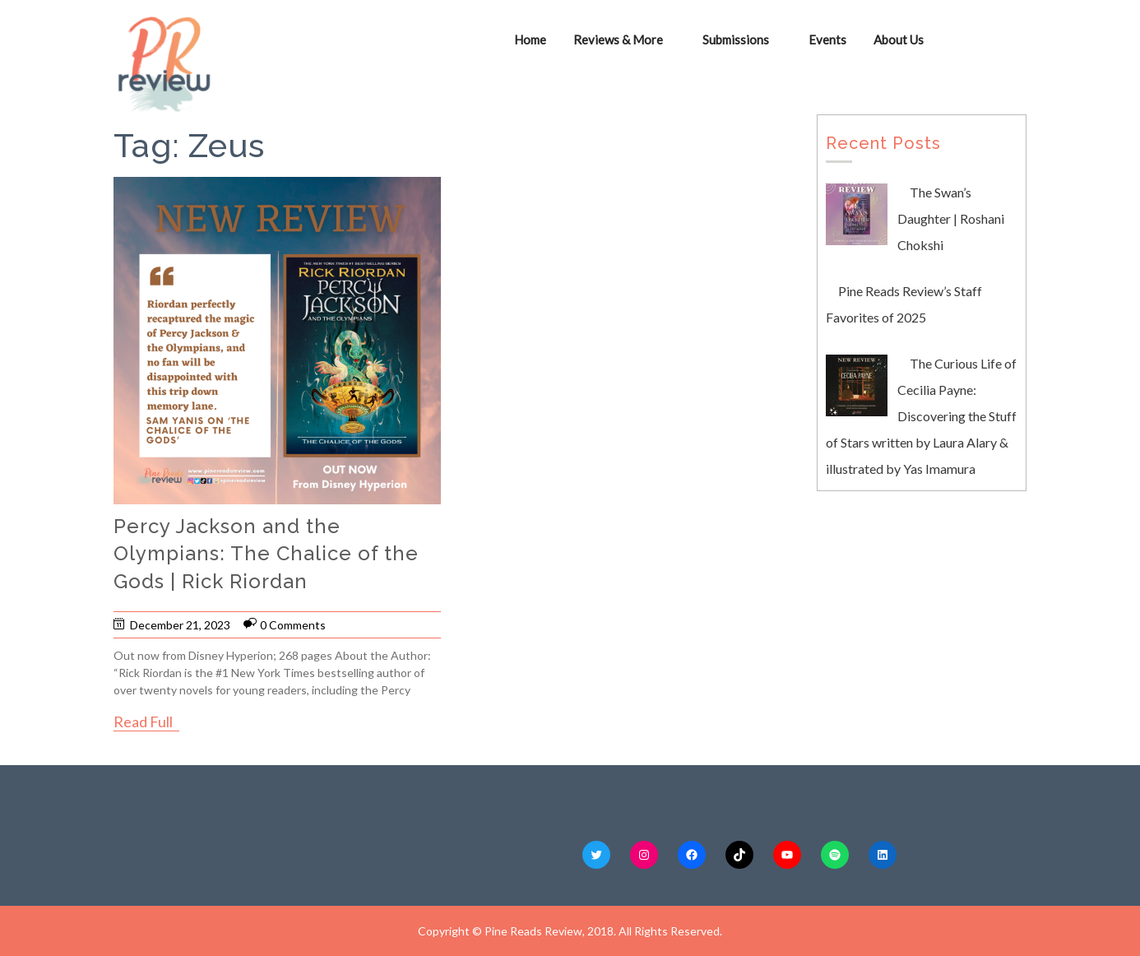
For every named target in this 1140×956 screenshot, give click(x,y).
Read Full (143, 721)
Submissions (735, 39)
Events (827, 39)
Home (530, 39)
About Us (899, 39)
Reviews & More (618, 39)
